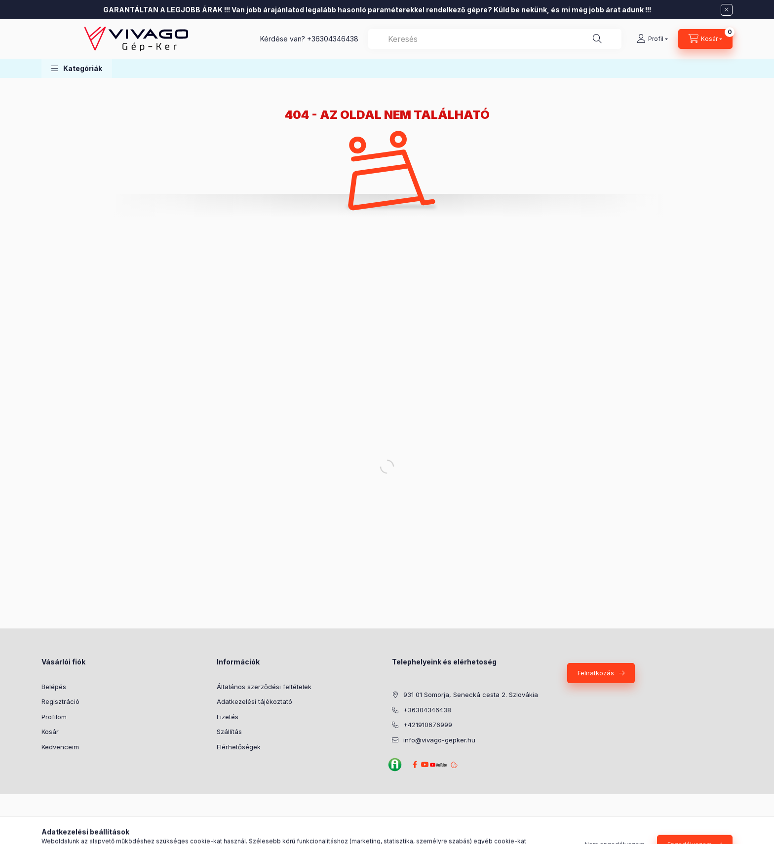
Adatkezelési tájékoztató (254, 701)
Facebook (415, 764)
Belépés (53, 687)
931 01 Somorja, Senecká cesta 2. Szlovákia (470, 694)
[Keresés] (597, 39)
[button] (76, 68)
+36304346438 (332, 39)
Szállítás (229, 731)
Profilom (54, 717)
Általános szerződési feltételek (264, 687)
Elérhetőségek (239, 747)
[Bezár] (727, 10)
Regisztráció (60, 701)
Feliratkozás (596, 673)
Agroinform (394, 764)
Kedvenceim (60, 747)
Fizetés (227, 717)
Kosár (50, 731)
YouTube (436, 765)
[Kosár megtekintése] (705, 39)
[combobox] (494, 39)
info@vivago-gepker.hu (439, 740)
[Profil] (652, 39)
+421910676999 (427, 725)
